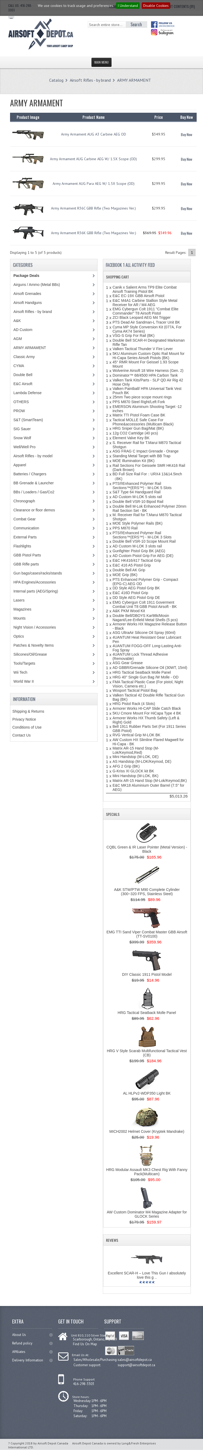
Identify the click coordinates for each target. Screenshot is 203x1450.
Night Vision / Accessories (34, 627)
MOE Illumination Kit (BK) (134, 461)
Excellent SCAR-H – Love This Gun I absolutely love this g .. (147, 1275)
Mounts (19, 618)
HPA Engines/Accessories (34, 582)
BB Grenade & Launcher (33, 483)
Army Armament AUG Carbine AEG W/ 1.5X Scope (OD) (93, 158)
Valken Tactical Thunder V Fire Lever (143, 349)
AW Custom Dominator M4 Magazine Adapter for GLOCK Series (147, 1214)
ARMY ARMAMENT (134, 80)
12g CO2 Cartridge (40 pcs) (135, 433)
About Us (32, 1335)
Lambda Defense (27, 393)
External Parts (25, 537)
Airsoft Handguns (27, 303)
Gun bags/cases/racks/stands (37, 573)
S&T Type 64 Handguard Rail (137, 492)
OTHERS (21, 402)
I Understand (128, 5)
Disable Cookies (156, 5)
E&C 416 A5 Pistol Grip (132, 565)
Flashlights (22, 546)
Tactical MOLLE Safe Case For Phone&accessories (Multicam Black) (143, 422)
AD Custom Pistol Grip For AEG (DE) (143, 556)
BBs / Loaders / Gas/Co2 (33, 492)
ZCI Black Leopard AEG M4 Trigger (141, 317)
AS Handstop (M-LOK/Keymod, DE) (142, 761)
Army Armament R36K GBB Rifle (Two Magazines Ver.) (93, 232)
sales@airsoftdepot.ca (135, 1359)
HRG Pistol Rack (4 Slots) (134, 704)
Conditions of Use (27, 727)
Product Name (93, 117)
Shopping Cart (117, 277)
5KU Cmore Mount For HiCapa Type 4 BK (147, 713)
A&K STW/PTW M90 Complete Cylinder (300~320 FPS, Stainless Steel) (146, 891)
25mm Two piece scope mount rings (142, 397)
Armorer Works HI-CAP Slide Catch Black (147, 708)
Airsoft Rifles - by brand (90, 80)
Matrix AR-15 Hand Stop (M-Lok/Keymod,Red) (136, 750)
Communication (26, 528)
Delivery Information (32, 1360)
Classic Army (24, 357)
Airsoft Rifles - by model (33, 456)
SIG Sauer (22, 429)
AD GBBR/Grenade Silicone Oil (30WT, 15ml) (150, 667)
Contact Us (21, 735)
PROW (19, 411)
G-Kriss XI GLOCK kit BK (133, 771)
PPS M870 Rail (125, 528)
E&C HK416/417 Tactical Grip (137, 560)
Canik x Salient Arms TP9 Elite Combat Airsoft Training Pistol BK (145, 289)
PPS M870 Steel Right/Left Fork (139, 402)
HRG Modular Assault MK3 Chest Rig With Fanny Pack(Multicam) (146, 1172)
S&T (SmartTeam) (28, 420)
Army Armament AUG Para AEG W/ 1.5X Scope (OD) (94, 183)
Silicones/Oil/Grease (30, 654)
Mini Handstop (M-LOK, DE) (136, 757)
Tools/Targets (24, 663)
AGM (17, 339)
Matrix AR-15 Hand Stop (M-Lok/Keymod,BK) (150, 780)
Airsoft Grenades (27, 293)
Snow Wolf (22, 438)
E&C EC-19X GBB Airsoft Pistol (138, 296)
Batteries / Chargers (30, 474)
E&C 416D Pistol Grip (130, 593)
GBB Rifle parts (26, 564)
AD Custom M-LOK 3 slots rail (137, 546)
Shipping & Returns (28, 711)
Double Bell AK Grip (129, 570)
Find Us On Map (84, 1344)
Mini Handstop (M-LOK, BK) (136, 776)
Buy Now (186, 134)
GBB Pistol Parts (27, 555)
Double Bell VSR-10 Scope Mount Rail (144, 541)
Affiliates (32, 1351)
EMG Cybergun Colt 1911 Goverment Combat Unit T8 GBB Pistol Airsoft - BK (145, 604)
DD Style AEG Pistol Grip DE (136, 597)
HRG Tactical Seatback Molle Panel (142, 672)
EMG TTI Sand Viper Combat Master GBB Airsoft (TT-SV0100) (147, 934)
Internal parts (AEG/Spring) (35, 591)
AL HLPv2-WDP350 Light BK (146, 1093)
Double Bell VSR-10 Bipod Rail (138, 501)
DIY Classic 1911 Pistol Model (147, 974)
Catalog (56, 80)
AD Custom (23, 330)
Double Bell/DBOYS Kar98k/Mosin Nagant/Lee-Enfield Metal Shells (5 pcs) (145, 617)
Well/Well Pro (24, 447)
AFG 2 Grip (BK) (126, 766)
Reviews (112, 1240)
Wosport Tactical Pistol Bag (135, 690)
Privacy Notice (24, 719)
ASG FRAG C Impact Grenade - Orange (146, 451)
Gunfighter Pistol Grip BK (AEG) (139, 551)
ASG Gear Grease (128, 663)
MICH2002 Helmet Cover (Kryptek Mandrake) (146, 1131)
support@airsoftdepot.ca (136, 1364)
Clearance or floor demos (34, 510)
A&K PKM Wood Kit (129, 611)
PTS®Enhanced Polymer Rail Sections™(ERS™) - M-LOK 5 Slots (142, 485)
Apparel (19, 465)
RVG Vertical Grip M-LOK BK (136, 735)
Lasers (19, 600)
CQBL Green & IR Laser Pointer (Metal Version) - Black (147, 849)
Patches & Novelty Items (33, 645)
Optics (18, 636)
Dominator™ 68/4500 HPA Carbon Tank (145, 375)
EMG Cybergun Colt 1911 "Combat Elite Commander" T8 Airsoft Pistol (145, 311)
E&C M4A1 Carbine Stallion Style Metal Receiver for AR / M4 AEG (145, 302)
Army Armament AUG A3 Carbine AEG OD (93, 134)
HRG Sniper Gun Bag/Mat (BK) (138, 428)
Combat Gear (24, 519)
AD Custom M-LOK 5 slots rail (137, 497)
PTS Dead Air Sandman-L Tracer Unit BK (146, 322)
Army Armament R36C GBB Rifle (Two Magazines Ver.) (93, 208)
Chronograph (24, 501)
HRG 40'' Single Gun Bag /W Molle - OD (146, 677)
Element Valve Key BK (131, 438)
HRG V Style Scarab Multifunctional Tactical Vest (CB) (147, 1053)
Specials (112, 814)
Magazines (22, 609)
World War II (23, 681)
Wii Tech (20, 672)
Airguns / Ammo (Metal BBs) (36, 284)
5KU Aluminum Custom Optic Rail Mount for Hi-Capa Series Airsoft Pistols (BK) (148, 355)
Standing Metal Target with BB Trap (141, 456)
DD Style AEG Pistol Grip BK (136, 588)
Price (158, 117)
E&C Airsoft (23, 384)
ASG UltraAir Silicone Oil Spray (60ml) (144, 632)
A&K (17, 321)
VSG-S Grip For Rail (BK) (134, 335)
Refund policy (32, 1343)
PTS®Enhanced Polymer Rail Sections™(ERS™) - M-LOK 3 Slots (142, 535)
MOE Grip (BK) (125, 575)
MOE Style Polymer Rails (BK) (138, 523)
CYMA (18, 366)
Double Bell (23, 375)
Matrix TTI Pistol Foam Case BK (139, 415)
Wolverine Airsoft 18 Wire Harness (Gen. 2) (148, 370)
